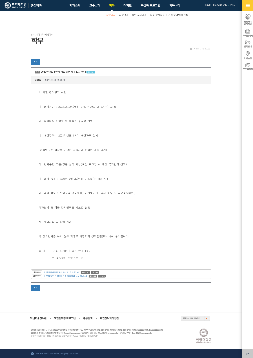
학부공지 (206, 49)
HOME (207, 5)
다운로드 (37, 272)
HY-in (232, 5)
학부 (198, 49)
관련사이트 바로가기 (191, 318)
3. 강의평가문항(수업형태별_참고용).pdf (61, 272)
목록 (35, 62)
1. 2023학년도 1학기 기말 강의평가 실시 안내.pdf (65, 276)
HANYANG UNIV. (220, 5)
